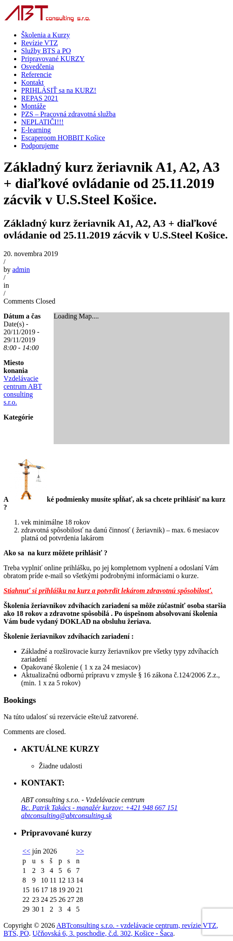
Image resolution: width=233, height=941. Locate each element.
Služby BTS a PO (46, 50)
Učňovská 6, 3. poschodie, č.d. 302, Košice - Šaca (103, 933)
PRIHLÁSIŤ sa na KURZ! (58, 90)
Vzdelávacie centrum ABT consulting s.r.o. (23, 390)
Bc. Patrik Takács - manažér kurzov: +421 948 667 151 (99, 807)
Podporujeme (39, 145)
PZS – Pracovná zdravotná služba (68, 114)
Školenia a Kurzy (45, 35)
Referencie (36, 74)
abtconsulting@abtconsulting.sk (66, 815)
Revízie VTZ (39, 43)
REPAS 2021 (39, 98)
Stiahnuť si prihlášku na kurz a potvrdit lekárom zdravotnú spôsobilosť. (108, 590)
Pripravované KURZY (52, 58)
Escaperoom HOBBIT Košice (63, 137)
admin (21, 269)
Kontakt (32, 82)
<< (26, 851)
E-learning (36, 130)
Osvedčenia (37, 66)
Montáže (33, 106)
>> (80, 851)
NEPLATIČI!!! (42, 122)
